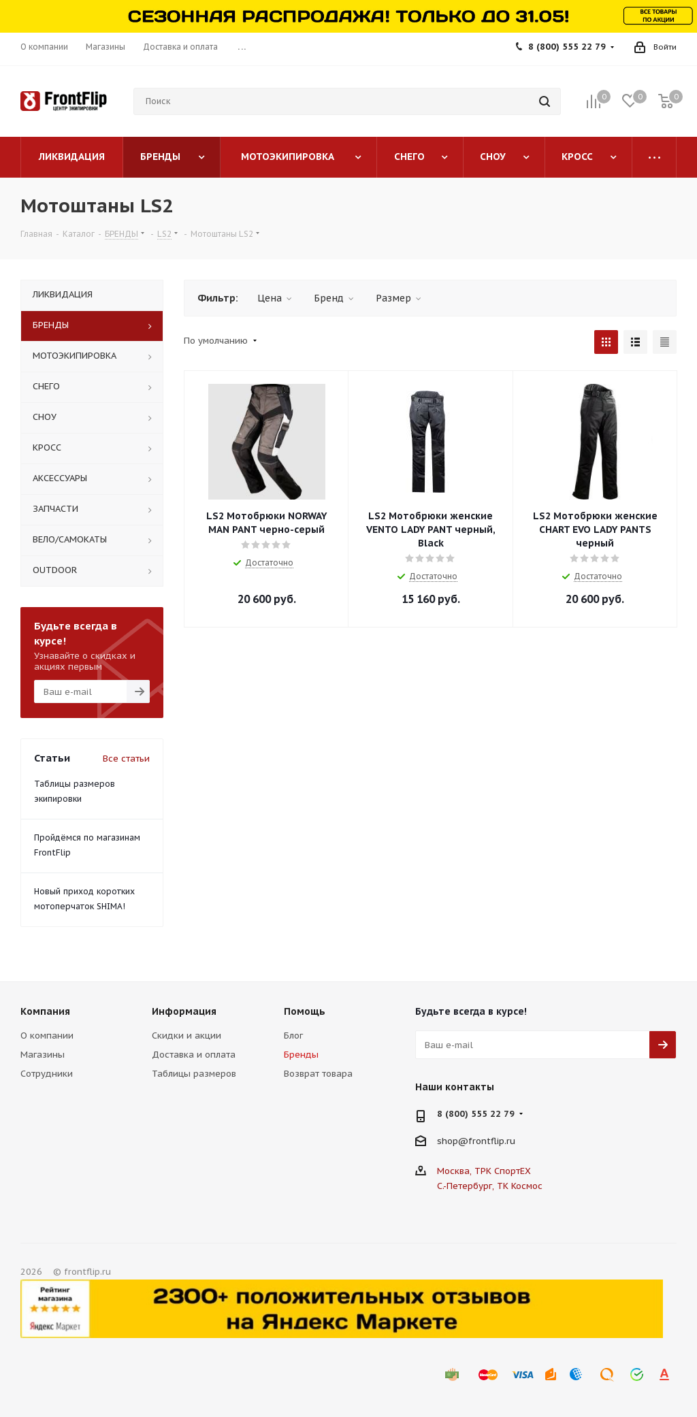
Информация (184, 1011)
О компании (47, 1035)
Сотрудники (46, 1073)
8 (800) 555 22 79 (567, 46)
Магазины (42, 1054)
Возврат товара (318, 1073)
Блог (293, 1035)
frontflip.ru (491, 1141)
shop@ (452, 1141)
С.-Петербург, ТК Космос (489, 1186)
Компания (45, 1011)
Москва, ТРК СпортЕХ (484, 1171)
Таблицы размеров (194, 1073)
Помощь (304, 1011)
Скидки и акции (186, 1035)
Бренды (301, 1054)
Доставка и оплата (194, 1054)
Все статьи (126, 758)
